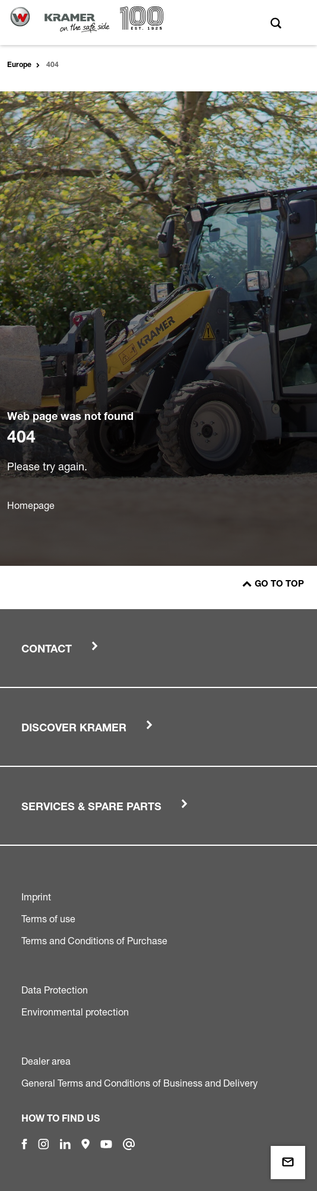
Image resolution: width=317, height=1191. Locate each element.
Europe (19, 65)
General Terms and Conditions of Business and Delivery (139, 1083)
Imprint (36, 897)
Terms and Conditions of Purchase (94, 941)
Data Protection (54, 990)
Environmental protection (75, 1012)
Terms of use (48, 919)
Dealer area (46, 1061)
